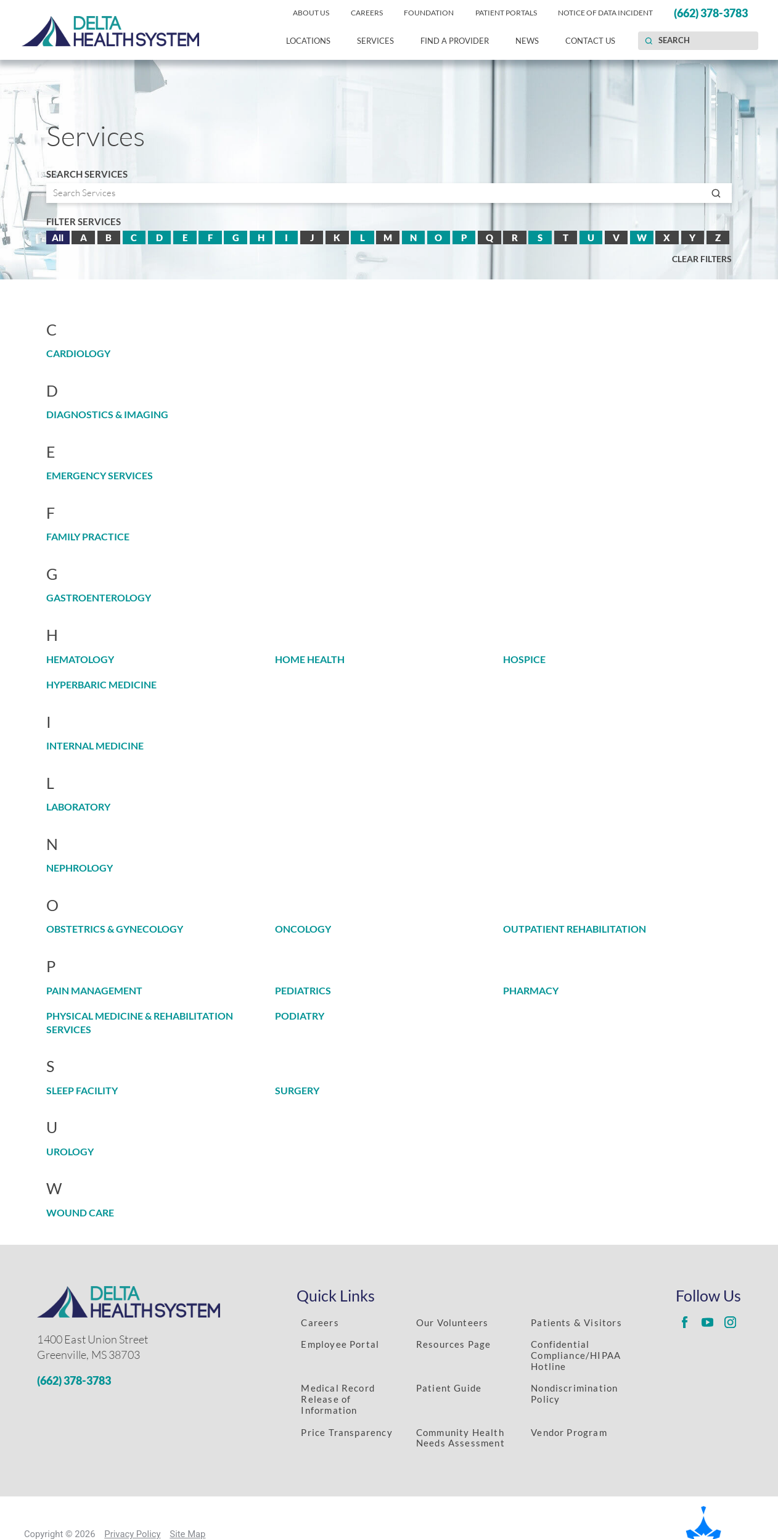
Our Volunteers (452, 1322)
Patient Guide (448, 1387)
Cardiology (78, 353)
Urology (70, 1151)
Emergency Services (99, 475)
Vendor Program (569, 1432)
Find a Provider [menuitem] (454, 41)
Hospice (524, 659)
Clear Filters (702, 259)
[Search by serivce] (389, 193)
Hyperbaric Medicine (101, 685)
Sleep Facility (82, 1090)
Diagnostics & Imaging (107, 414)
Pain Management (94, 990)
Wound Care (80, 1213)
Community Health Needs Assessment (460, 1438)
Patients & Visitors (576, 1322)
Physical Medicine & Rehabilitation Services (139, 1022)
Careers (319, 1322)
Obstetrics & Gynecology (114, 929)
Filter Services (83, 221)
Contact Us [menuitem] (590, 41)
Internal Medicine (95, 746)
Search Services (87, 174)
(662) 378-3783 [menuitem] (711, 13)
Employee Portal (340, 1344)
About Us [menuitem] (311, 12)
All (57, 237)
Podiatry (299, 1016)
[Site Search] (648, 40)
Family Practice (87, 536)
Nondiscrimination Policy (574, 1393)
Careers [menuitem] (367, 12)
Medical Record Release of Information (338, 1399)
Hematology (80, 659)
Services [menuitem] (375, 41)
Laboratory (78, 807)
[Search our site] (698, 40)
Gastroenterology (98, 598)
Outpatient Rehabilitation (574, 929)
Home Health (310, 659)
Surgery (297, 1090)
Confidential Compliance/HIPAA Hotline (576, 1355)
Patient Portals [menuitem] (506, 12)
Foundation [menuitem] (429, 12)
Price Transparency (346, 1432)
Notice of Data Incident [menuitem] (605, 12)
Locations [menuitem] (308, 41)
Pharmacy (531, 990)
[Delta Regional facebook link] (685, 1322)
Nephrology (79, 868)
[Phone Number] (145, 1381)
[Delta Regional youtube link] (707, 1322)
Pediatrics (303, 990)
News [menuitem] (527, 41)
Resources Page (453, 1344)
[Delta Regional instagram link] (730, 1322)
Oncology (303, 929)
